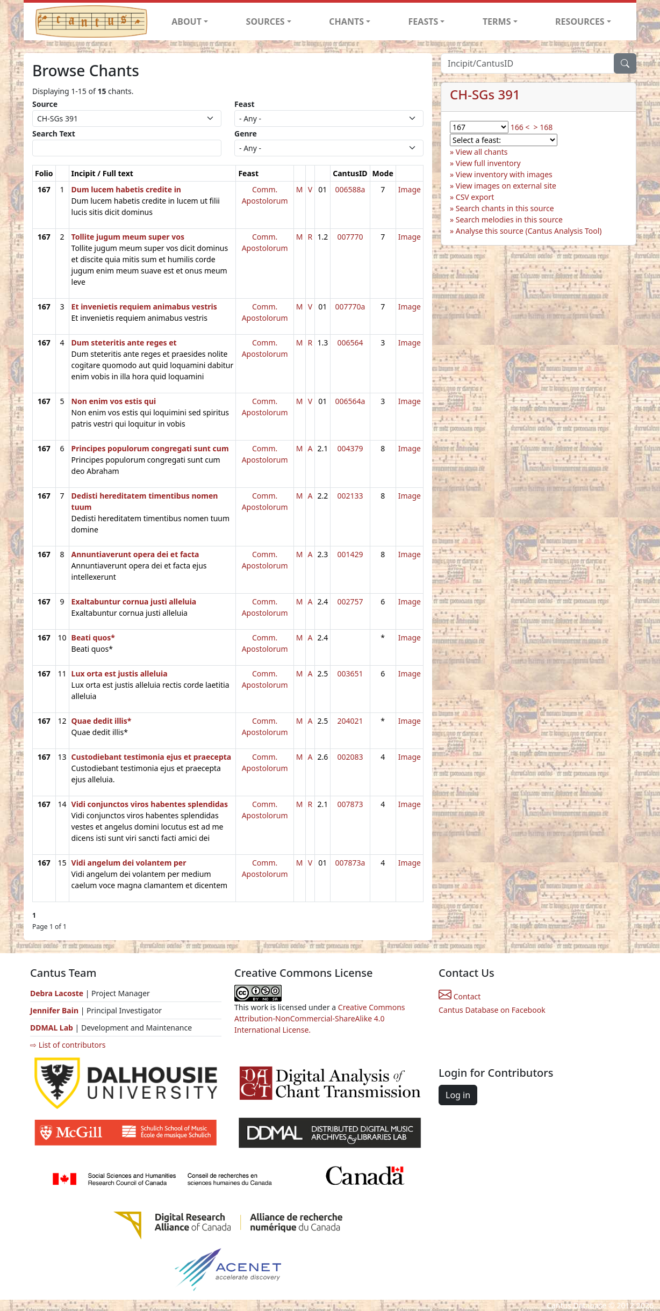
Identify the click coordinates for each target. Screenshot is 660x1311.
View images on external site (506, 186)
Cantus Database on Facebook (492, 1010)
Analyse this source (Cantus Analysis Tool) (529, 231)
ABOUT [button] (186, 21)
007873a (350, 863)
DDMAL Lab (51, 1027)
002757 (350, 601)
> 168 (543, 127)
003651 (350, 673)
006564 (350, 342)
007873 (350, 804)
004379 (350, 448)
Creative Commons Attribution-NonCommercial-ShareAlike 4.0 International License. (319, 1018)
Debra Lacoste (56, 993)
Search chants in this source (505, 208)
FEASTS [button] (423, 21)
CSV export (475, 197)
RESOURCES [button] (580, 21)
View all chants (482, 152)
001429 (350, 554)
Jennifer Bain (55, 1010)
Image (409, 189)
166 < (520, 127)
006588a (350, 189)
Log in (458, 1095)
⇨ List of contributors (67, 1045)
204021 (350, 721)
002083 (350, 757)
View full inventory (488, 163)
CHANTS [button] (346, 21)
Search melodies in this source (509, 219)
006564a (350, 401)
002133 (350, 496)
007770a (350, 306)
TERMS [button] (497, 21)
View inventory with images (504, 174)
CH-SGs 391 (485, 94)
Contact (459, 996)
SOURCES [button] (265, 21)
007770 (350, 237)
